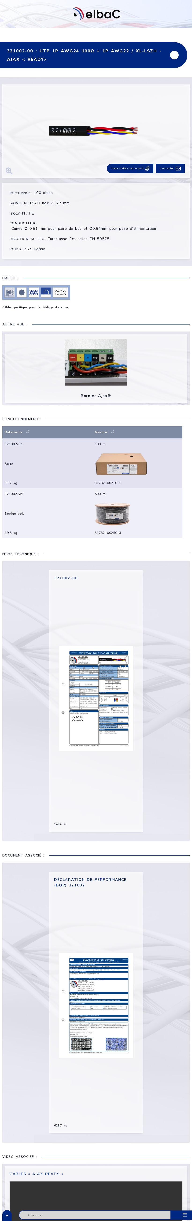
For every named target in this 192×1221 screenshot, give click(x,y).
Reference (17, 432)
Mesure (108, 432)
